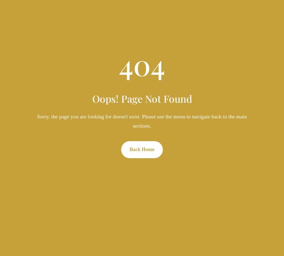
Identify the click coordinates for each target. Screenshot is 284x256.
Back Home (142, 149)
